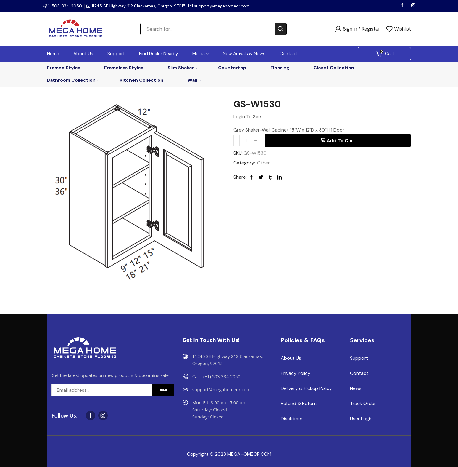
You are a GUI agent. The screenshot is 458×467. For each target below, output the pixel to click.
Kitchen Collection (143, 80)
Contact (288, 54)
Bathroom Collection (73, 80)
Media (200, 54)
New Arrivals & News (244, 54)
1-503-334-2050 (65, 6)
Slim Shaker (182, 68)
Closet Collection (335, 68)
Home (53, 54)
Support (116, 54)
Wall (194, 80)
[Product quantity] (246, 140)
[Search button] (280, 29)
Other (263, 163)
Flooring (281, 68)
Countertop (234, 68)
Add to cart (341, 140)
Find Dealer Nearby (158, 54)
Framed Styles (65, 68)
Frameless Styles (125, 68)
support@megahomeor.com (223, 6)
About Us (83, 54)
